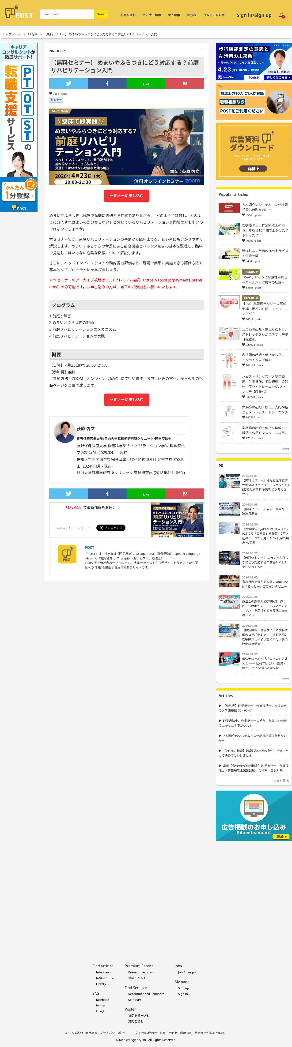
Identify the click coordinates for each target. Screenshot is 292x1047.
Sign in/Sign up (254, 15)
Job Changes (187, 972)
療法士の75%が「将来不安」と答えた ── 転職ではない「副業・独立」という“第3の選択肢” (265, 663)
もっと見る (281, 780)
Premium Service (139, 965)
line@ (100, 1011)
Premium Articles (140, 972)
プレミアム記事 (213, 15)
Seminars (135, 1000)
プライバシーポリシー (115, 1033)
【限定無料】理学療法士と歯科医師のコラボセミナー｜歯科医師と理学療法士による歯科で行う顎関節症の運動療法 (265, 637)
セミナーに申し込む (127, 195)
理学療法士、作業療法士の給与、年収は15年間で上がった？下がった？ (265, 230)
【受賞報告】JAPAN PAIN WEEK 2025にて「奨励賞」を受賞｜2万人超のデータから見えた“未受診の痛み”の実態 (265, 536)
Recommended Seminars (146, 994)
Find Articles (102, 965)
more (285, 448)
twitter (100, 1005)
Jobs (178, 965)
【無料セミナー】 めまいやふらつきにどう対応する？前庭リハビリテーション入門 (265, 562)
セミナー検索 (152, 15)
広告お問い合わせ (145, 1033)
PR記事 (33, 34)
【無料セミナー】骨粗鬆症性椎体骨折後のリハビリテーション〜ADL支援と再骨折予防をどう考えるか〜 (265, 487)
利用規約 (186, 1033)
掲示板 (191, 15)
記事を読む (128, 15)
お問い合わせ (168, 1033)
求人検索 (174, 15)
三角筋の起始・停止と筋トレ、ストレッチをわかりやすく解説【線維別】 (265, 334)
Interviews (103, 972)
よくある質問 (74, 1033)
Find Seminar (136, 987)
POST (89, 547)
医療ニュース (105, 978)
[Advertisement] (52, 895)
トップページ (12, 34)
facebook (102, 1000)
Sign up (183, 988)
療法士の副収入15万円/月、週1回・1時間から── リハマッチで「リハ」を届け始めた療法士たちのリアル (265, 608)
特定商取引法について (210, 1033)
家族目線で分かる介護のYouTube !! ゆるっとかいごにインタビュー (265, 584)
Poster (130, 1009)
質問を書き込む (139, 1015)
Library (101, 984)
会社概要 (91, 1033)
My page (182, 981)
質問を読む (136, 1021)
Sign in (183, 994)
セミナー (56, 100)
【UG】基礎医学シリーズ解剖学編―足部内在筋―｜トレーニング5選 (265, 308)
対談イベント (137, 978)
